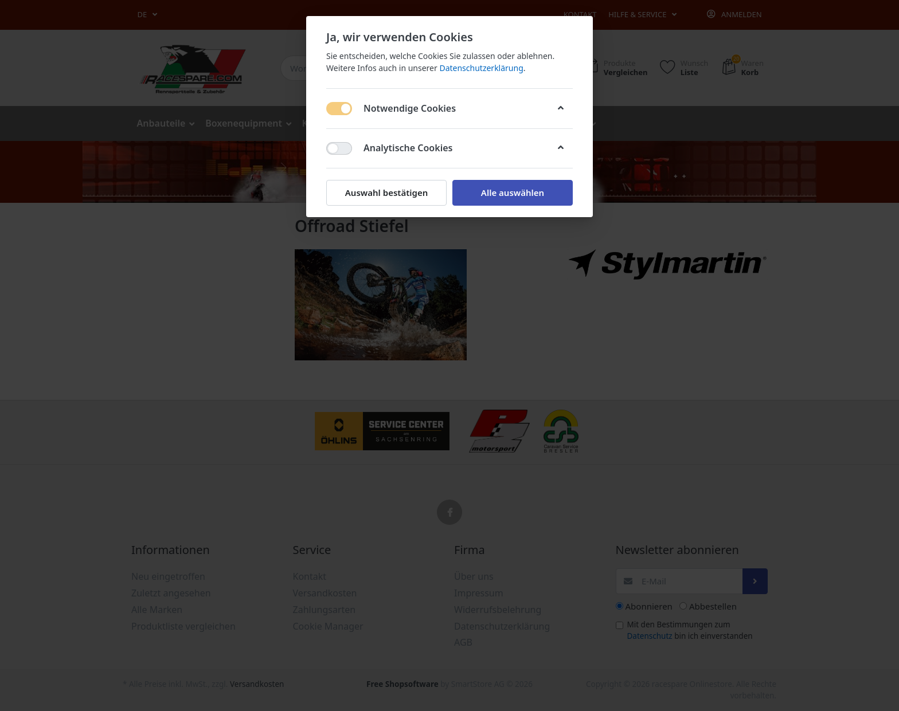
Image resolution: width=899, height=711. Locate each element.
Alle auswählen (512, 192)
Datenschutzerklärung (481, 67)
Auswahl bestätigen (386, 192)
